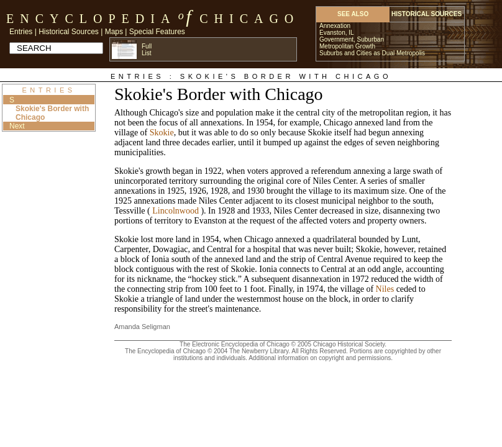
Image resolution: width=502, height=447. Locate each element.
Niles (385, 289)
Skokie (162, 132)
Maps (114, 31)
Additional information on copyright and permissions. (321, 357)
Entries (20, 31)
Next (17, 126)
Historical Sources (69, 31)
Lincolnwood (175, 210)
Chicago (249, 18)
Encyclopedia (91, 18)
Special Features (157, 31)
